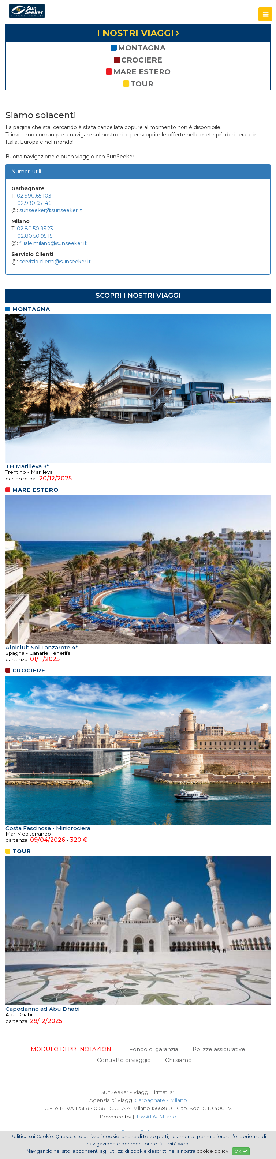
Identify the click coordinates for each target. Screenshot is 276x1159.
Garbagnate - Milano (161, 1100)
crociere (138, 60)
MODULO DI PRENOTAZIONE (73, 1049)
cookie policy (212, 1151)
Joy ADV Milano (156, 1116)
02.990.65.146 (34, 203)
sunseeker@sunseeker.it (50, 210)
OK (240, 1151)
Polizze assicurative (219, 1049)
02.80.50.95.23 (35, 228)
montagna (138, 48)
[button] (265, 14)
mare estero (138, 71)
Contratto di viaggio (124, 1060)
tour (138, 83)
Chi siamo (178, 1060)
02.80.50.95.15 (34, 236)
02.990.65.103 (34, 195)
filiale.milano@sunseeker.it (53, 243)
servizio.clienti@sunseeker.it (55, 261)
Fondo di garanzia (153, 1049)
